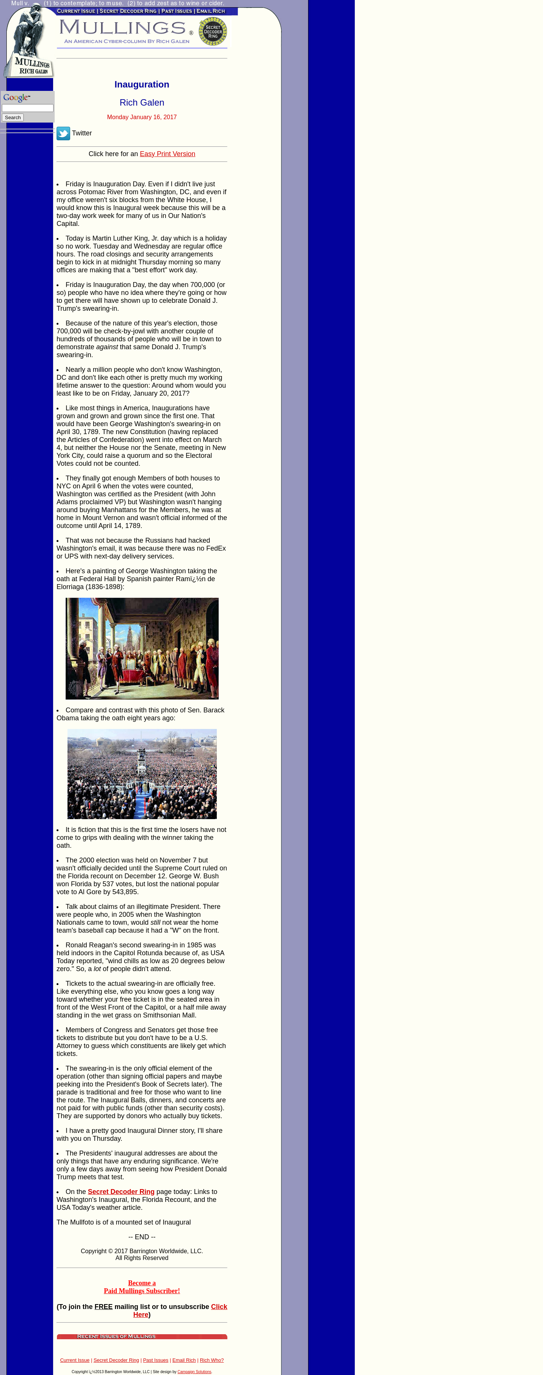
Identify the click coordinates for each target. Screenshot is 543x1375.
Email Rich (184, 1360)
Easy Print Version (167, 154)
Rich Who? (212, 1360)
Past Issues (155, 1360)
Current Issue (74, 1360)
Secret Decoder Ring (116, 1360)
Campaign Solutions (195, 1372)
